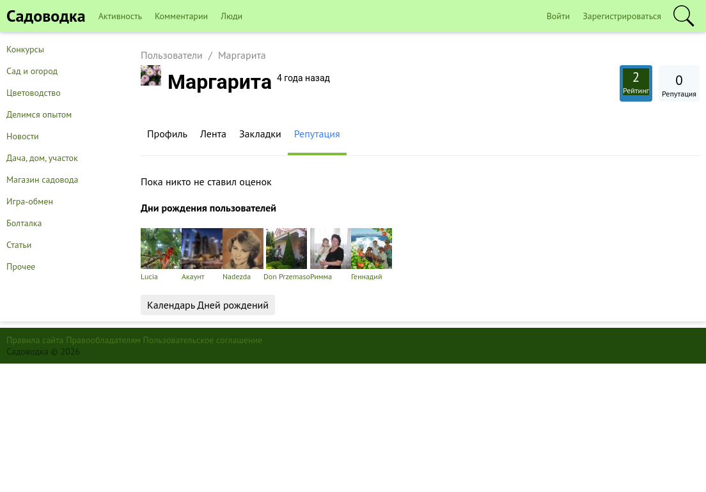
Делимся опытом (39, 114)
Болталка (24, 223)
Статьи (18, 244)
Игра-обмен (29, 201)
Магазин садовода (42, 179)
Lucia (161, 254)
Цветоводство (33, 92)
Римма (330, 254)
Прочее (20, 266)
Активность (120, 16)
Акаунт (202, 254)
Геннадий (371, 254)
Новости (22, 136)
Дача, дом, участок (42, 158)
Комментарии (181, 16)
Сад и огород (32, 71)
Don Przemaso (286, 254)
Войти (558, 16)
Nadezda (243, 254)
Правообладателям (103, 340)
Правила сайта (35, 340)
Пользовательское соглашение (203, 340)
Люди (231, 16)
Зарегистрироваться (622, 16)
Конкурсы (25, 49)
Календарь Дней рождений (208, 304)
